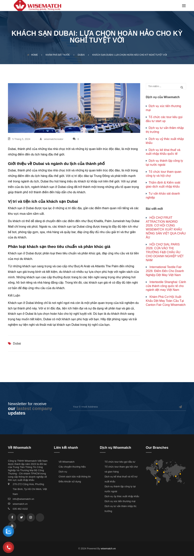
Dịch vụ (63, 471)
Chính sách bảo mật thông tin (75, 476)
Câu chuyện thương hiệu (72, 466)
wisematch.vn (20, 503)
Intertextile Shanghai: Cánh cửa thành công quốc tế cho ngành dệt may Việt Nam (166, 286)
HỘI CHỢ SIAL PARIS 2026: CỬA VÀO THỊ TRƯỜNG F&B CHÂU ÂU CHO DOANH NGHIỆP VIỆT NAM (165, 252)
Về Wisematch (67, 461)
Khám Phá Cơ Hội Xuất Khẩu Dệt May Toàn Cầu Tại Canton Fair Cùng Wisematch (166, 300)
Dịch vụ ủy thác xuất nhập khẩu (122, 496)
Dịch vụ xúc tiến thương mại (120, 501)
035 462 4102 (20, 508)
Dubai (17, 343)
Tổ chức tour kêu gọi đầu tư (120, 461)
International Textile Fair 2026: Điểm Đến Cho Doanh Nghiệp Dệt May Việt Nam (165, 271)
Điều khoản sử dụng (70, 481)
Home (32, 55)
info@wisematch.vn (23, 499)
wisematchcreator (51, 139)
